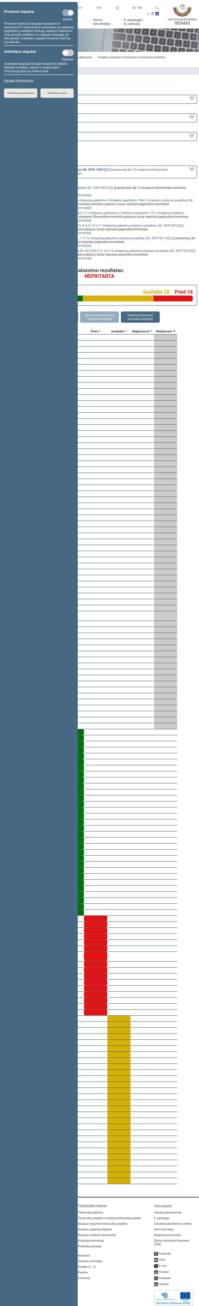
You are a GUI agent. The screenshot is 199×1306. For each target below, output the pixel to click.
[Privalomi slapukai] (68, 13)
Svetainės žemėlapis (90, 1258)
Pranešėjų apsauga (89, 1243)
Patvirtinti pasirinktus (20, 93)
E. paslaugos (162, 1215)
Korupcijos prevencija (91, 1237)
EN (140, 8)
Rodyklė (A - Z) (87, 1264)
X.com (163, 1263)
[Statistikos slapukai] (68, 52)
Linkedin (164, 1281)
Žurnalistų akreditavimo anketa (172, 1221)
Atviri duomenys (164, 1226)
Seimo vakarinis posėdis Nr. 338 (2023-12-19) (35, 136)
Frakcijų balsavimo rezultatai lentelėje (140, 317)
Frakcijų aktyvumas (80, 57)
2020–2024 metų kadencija (23, 99)
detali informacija (78, 195)
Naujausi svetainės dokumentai (97, 1232)
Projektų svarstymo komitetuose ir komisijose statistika (131, 57)
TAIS (79, 8)
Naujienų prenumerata (167, 1232)
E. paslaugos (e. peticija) (133, 22)
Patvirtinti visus (57, 93)
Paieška (83, 1269)
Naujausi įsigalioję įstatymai (95, 1226)
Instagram (165, 1275)
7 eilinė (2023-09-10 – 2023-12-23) (28, 117)
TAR (98, 8)
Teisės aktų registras (90, 1209)
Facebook (165, 1250)
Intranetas (84, 1275)
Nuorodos (84, 1252)
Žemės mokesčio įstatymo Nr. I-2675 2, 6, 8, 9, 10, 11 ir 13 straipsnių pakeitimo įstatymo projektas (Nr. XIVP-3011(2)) (90, 238)
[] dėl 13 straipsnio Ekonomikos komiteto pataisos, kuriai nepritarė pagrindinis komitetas (86, 171)
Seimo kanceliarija (101, 22)
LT (134, 8)
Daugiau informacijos (18, 80)
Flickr (162, 1256)
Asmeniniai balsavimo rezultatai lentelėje (99, 317)
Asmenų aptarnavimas (167, 1209)
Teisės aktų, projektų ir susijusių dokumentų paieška (109, 1215)
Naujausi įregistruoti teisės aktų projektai (102, 1221)
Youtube (164, 1269)
